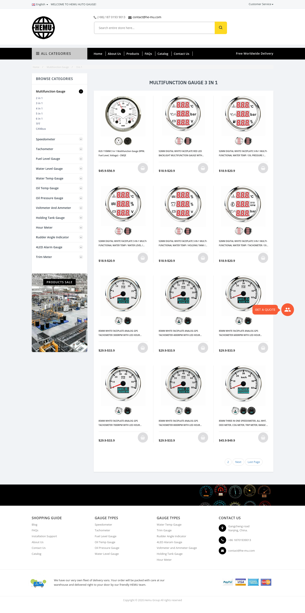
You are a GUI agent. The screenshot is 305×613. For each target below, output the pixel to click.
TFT (38, 124)
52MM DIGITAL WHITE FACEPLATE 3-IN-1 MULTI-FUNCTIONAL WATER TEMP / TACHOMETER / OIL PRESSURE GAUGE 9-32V (243, 243)
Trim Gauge (164, 530)
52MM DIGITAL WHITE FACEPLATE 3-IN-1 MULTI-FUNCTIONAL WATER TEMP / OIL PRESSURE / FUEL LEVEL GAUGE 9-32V (243, 153)
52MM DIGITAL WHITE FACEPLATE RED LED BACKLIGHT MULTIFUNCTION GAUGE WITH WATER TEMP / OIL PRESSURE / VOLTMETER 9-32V (182, 153)
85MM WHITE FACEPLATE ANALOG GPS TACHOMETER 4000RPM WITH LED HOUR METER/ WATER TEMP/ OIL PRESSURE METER (181, 333)
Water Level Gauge (49, 168)
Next (238, 462)
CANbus (41, 129)
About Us (114, 54)
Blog (35, 524)
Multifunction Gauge (50, 91)
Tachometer (44, 148)
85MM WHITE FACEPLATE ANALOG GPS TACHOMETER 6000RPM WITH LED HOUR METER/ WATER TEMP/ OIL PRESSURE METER (241, 333)
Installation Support (44, 536)
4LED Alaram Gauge (169, 542)
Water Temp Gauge (49, 178)
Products (132, 54)
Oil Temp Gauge (47, 188)
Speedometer (45, 139)
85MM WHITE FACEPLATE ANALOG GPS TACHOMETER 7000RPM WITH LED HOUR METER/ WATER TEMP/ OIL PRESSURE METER (121, 423)
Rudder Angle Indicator (52, 237)
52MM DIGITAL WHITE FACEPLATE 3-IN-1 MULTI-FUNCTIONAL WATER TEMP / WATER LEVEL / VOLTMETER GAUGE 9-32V (123, 243)
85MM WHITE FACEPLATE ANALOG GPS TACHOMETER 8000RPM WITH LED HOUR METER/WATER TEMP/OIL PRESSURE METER (180, 423)
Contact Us (181, 54)
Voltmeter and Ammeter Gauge (177, 548)
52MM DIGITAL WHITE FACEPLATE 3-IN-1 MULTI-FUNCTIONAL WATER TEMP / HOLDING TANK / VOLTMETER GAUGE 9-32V (183, 243)
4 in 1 (39, 108)
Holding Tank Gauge (50, 217)
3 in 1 (39, 103)
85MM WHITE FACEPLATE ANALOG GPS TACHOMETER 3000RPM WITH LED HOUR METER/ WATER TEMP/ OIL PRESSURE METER (121, 333)
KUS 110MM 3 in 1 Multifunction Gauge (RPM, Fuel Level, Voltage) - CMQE (122, 153)
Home (98, 54)
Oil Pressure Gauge (49, 198)
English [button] (40, 4)
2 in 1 (39, 98)
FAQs (148, 54)
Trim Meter (44, 256)
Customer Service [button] (261, 4)
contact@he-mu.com (147, 17)
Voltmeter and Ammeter (53, 207)
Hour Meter (44, 227)
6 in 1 (39, 118)
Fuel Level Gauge (48, 158)
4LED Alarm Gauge (49, 247)
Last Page (254, 462)
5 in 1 (39, 113)
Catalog (162, 54)
